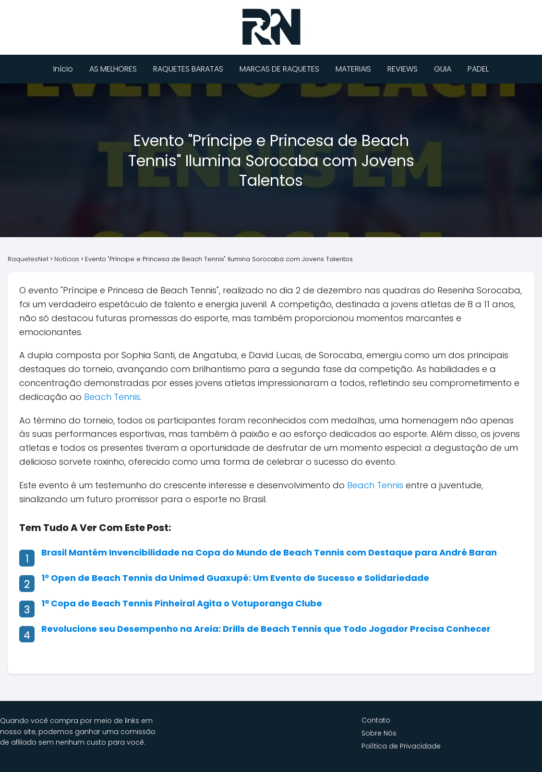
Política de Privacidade (401, 746)
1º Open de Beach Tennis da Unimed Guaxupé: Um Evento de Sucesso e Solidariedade (235, 578)
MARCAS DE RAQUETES (279, 68)
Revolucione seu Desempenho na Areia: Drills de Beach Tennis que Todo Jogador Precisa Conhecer (266, 629)
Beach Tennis (112, 397)
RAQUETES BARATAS (188, 68)
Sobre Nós (379, 733)
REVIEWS (402, 68)
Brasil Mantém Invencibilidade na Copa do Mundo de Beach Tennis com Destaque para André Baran (269, 552)
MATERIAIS (353, 68)
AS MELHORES (113, 68)
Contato (375, 720)
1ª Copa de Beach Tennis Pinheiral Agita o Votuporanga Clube (181, 603)
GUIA (442, 68)
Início (63, 68)
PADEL (478, 68)
